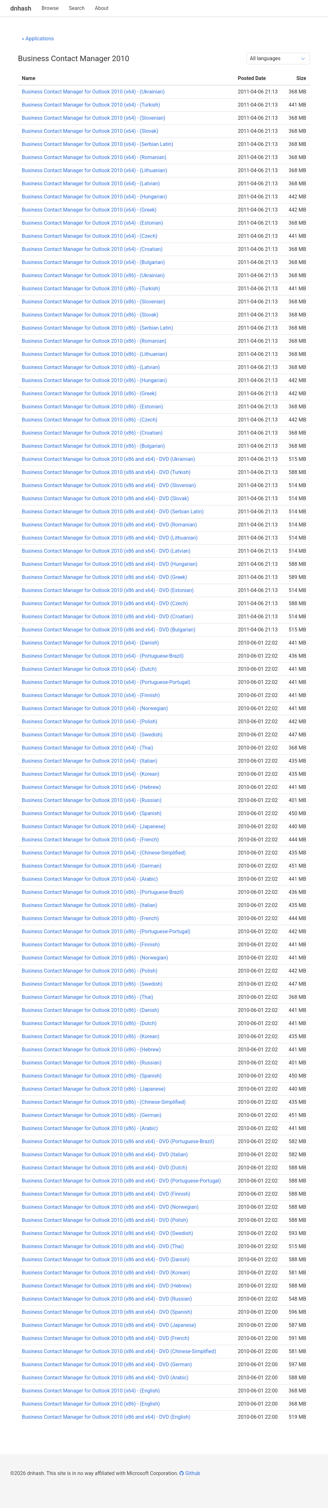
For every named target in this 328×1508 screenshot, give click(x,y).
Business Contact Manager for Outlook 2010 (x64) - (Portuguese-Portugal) (106, 682)
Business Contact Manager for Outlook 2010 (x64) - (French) (90, 840)
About (102, 8)
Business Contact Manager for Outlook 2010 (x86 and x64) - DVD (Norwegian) (110, 1207)
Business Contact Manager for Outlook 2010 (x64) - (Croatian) (92, 249)
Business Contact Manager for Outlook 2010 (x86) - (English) (91, 1404)
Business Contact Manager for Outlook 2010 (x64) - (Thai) (87, 748)
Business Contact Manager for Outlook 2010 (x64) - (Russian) (91, 800)
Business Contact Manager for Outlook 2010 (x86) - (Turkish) (91, 288)
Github (189, 1473)
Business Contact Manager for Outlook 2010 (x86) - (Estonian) (92, 407)
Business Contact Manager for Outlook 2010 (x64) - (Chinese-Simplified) (104, 853)
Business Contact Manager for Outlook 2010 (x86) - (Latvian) (91, 367)
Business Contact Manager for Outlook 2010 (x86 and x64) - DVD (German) (107, 1364)
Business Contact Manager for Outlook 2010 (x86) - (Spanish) (91, 1076)
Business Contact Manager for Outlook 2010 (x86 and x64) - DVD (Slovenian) (109, 485)
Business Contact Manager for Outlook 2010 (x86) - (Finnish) (91, 945)
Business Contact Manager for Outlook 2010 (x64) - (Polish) (89, 721)
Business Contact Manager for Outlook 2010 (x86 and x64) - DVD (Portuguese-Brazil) (118, 1141)
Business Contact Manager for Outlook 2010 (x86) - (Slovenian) (93, 302)
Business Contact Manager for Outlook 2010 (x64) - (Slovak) (90, 131)
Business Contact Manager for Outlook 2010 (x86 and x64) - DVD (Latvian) (106, 551)
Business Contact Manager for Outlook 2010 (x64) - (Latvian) (91, 183)
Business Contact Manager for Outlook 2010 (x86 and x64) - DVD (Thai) (103, 1246)
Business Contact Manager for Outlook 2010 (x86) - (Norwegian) (95, 958)
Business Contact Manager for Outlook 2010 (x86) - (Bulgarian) (93, 446)
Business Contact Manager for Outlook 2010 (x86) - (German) (91, 1115)
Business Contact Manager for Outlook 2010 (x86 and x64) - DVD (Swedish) (107, 1233)
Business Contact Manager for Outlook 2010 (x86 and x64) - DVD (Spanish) (107, 1312)
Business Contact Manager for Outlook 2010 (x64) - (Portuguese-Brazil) (103, 656)
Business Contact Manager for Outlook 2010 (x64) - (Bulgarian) (93, 262)
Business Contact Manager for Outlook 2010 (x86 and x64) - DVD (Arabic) (105, 1378)
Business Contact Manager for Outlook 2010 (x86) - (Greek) (89, 393)
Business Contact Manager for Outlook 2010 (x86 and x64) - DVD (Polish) (105, 1220)
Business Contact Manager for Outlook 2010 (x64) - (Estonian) (92, 223)
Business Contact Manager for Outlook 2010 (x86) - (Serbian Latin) (97, 328)
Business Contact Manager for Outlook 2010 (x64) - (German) (91, 866)
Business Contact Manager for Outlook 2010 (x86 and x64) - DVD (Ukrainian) (108, 459)
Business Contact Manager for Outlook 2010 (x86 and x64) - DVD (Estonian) (108, 590)
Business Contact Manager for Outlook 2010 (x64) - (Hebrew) (91, 787)
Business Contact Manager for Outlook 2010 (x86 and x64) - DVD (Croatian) (107, 617)
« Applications (38, 39)
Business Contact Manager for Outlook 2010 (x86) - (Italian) (89, 905)
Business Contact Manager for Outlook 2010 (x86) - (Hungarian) (94, 380)
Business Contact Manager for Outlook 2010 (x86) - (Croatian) (92, 433)
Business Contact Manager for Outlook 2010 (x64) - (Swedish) (92, 735)
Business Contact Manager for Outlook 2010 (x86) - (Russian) (91, 1063)
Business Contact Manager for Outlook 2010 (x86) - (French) (90, 918)
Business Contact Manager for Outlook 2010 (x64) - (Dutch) (89, 669)
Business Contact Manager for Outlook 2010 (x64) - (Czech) (89, 236)
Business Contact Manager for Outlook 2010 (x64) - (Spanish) (91, 813)
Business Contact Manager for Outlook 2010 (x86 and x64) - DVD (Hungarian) (109, 564)
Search (77, 8)
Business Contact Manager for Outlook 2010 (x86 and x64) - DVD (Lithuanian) (110, 538)
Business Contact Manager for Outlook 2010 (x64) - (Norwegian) (95, 708)
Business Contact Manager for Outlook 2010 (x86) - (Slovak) (90, 315)
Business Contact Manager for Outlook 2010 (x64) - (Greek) (89, 210)
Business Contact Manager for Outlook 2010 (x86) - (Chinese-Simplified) (104, 1102)
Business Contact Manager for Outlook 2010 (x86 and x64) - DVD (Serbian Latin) (113, 512)
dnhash (20, 8)
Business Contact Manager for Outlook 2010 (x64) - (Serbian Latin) (97, 144)
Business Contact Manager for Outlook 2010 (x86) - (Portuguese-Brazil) (103, 892)
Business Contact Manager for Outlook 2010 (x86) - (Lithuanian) (94, 354)
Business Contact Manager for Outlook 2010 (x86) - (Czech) (89, 420)
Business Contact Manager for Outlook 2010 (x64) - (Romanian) (94, 157)
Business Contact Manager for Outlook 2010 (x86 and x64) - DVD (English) (106, 1417)
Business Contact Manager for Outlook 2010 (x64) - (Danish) (90, 643)
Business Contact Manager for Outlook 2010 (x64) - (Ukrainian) (93, 92)
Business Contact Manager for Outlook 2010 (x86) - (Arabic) (90, 1128)
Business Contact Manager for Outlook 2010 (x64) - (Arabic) (90, 879)
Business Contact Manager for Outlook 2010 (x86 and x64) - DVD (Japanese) (109, 1325)
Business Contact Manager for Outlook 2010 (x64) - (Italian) (89, 761)
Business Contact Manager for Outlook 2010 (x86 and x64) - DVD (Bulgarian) (108, 630)
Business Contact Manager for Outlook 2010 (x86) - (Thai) (87, 997)
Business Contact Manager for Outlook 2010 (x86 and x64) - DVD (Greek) (104, 577)
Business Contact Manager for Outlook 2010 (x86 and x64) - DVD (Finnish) (106, 1194)
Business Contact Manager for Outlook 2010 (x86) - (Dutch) (89, 1023)
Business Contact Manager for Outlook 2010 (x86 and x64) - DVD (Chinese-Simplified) (119, 1351)
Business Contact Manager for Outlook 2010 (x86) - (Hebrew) (91, 1050)
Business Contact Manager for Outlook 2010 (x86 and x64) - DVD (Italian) (105, 1154)
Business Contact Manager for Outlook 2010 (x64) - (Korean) (91, 774)
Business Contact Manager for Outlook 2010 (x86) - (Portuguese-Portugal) (106, 931)
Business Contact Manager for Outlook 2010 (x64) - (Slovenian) (93, 118)
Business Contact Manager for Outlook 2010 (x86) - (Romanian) (94, 341)
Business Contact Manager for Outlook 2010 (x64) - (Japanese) (94, 826)
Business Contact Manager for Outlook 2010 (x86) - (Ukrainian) (93, 275)
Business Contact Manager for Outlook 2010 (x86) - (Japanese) (94, 1089)
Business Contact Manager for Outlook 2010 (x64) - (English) (91, 1391)
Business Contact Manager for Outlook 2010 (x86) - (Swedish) (92, 984)
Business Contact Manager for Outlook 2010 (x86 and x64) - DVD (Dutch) (104, 1168)
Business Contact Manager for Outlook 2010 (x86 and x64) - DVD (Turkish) (106, 472)
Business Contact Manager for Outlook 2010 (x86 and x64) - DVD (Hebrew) (106, 1286)
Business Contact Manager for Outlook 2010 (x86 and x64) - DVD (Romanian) (109, 525)
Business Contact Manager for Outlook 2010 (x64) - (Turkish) (91, 105)
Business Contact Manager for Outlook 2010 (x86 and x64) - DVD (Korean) (106, 1273)
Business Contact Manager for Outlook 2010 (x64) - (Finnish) (91, 695)
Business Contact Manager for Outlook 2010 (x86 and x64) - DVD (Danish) (106, 1259)
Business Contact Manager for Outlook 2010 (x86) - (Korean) (91, 1036)
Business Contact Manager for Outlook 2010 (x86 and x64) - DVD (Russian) (107, 1299)
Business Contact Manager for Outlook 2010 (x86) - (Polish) (89, 971)
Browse (50, 8)
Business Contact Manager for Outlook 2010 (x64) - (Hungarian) (94, 197)
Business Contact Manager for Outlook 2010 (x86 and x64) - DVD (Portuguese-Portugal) (121, 1181)
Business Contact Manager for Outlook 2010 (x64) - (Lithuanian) (94, 170)
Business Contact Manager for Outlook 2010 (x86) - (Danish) (90, 1010)
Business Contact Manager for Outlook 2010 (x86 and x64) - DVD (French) (105, 1338)
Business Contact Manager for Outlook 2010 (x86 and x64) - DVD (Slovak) (105, 498)
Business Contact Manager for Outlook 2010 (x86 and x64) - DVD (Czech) (105, 603)
